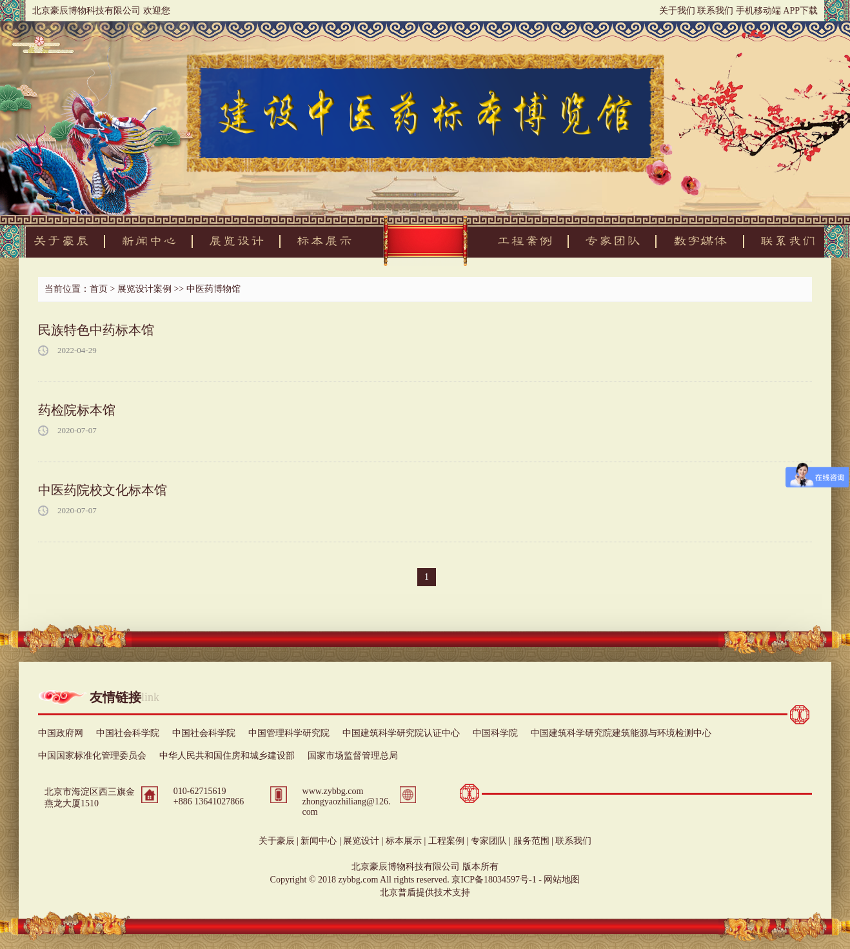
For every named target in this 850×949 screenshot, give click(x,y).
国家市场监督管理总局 (353, 755)
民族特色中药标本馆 (96, 330)
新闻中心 (319, 841)
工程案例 (446, 841)
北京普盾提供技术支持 (425, 892)
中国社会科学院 (127, 733)
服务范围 (531, 841)
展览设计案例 (144, 289)
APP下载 (800, 10)
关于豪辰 (277, 841)
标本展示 (404, 841)
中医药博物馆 (213, 289)
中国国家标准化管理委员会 (92, 755)
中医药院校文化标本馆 (102, 490)
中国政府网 (60, 733)
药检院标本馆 (76, 410)
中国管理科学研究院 (289, 733)
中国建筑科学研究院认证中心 (401, 733)
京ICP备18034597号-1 (493, 879)
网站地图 (562, 879)
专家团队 (489, 841)
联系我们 (715, 10)
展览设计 (361, 841)
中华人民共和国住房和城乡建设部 (227, 755)
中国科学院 (495, 733)
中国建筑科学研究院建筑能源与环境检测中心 (621, 733)
